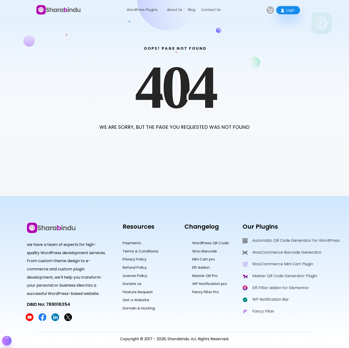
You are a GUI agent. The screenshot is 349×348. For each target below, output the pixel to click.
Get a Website (136, 299)
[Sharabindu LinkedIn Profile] (55, 319)
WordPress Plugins (142, 9)
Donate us (132, 283)
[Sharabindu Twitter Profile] (68, 319)
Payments (132, 242)
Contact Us (211, 9)
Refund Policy (135, 267)
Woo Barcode (204, 251)
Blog (191, 9)
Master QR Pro (205, 275)
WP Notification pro (209, 283)
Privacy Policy (134, 259)
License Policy (135, 275)
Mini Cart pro (203, 259)
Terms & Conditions (140, 251)
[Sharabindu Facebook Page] (42, 319)
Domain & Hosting (139, 308)
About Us (174, 9)
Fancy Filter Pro (205, 291)
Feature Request (138, 291)
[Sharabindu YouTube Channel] (29, 319)
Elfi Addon (201, 267)
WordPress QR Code (210, 242)
